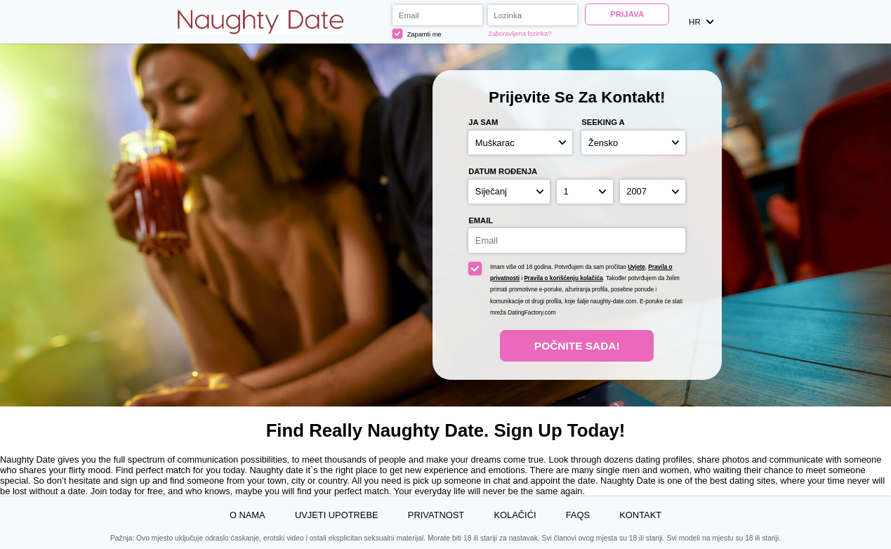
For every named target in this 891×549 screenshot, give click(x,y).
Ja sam (483, 122)
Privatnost (436, 515)
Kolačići (515, 515)
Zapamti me (417, 34)
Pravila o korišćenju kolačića (563, 278)
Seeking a (603, 122)
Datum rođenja (502, 171)
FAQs (578, 515)
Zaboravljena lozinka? (519, 33)
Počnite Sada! (577, 346)
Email (480, 220)
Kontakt (640, 515)
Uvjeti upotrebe (336, 515)
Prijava (627, 14)
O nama (247, 515)
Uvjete (636, 267)
